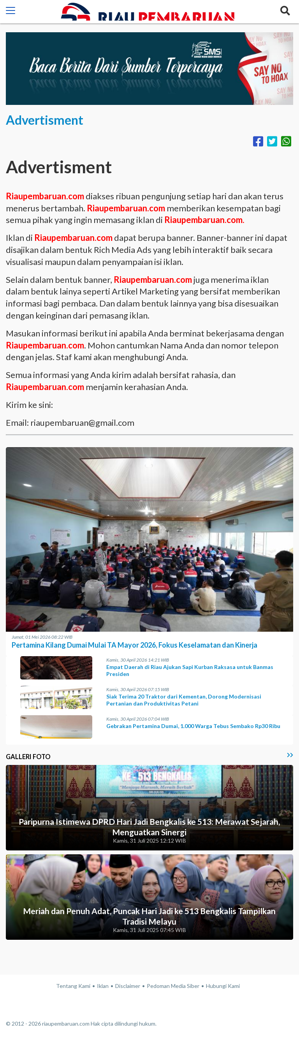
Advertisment (44, 119)
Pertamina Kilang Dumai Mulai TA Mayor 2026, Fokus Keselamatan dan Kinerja (134, 645)
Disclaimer (127, 986)
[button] (10, 12)
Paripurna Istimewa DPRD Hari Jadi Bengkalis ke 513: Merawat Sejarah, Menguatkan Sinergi (149, 827)
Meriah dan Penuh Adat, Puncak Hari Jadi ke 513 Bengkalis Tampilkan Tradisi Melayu (149, 916)
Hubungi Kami (223, 986)
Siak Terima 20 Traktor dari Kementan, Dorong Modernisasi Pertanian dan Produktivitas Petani (183, 700)
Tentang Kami (73, 986)
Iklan (103, 986)
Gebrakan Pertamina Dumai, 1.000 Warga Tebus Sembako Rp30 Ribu (193, 726)
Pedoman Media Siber (173, 986)
